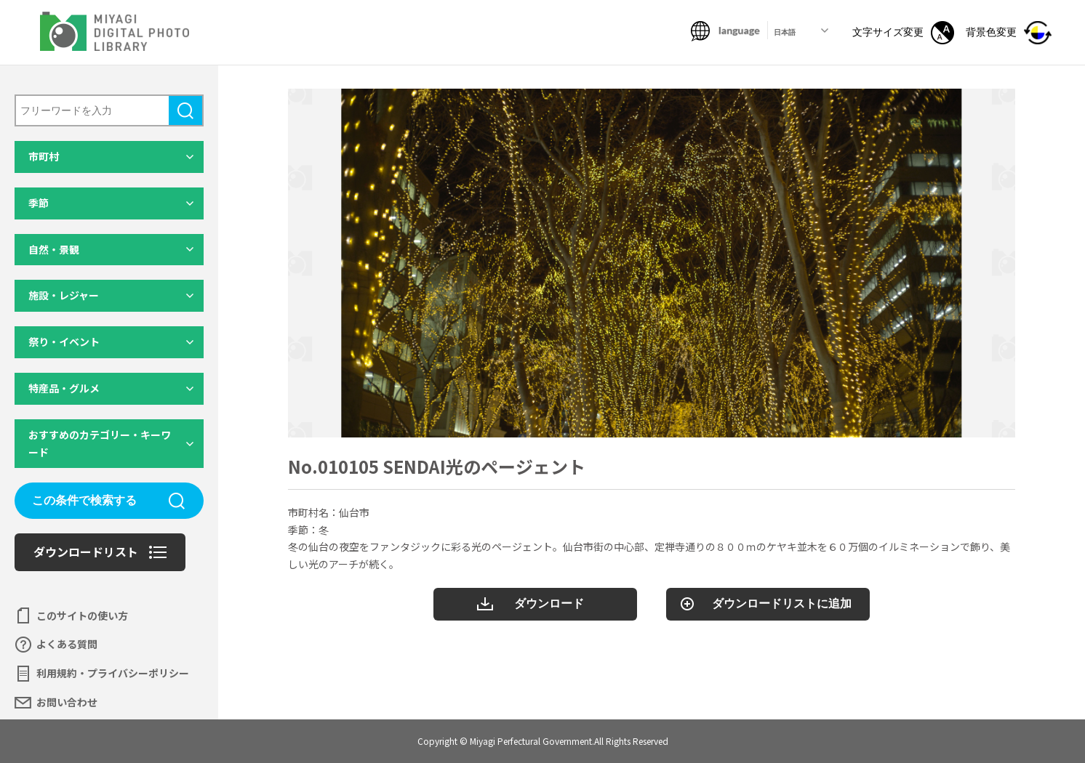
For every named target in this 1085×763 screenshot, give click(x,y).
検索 (185, 110)
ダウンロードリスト (85, 551)
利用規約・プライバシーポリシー (112, 673)
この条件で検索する (84, 500)
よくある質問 (66, 644)
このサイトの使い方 (82, 615)
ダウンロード (549, 603)
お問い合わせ (66, 702)
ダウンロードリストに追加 (782, 603)
